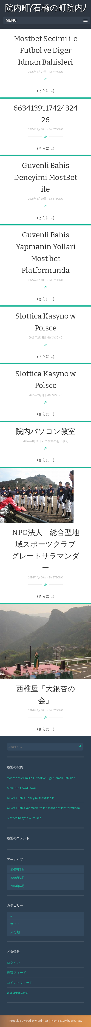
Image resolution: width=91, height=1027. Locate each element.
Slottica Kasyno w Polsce (24, 818)
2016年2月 (17, 878)
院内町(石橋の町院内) (45, 9)
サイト (15, 924)
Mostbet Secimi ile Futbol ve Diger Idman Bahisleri (45, 50)
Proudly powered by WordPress (28, 1021)
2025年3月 (17, 869)
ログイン (13, 963)
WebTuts (76, 1021)
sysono (58, 72)
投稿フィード (16, 972)
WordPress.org (17, 992)
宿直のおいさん (58, 441)
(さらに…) (45, 90)
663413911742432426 (21, 788)
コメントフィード (20, 983)
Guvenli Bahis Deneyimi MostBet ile (45, 177)
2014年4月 (17, 886)
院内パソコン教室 (45, 431)
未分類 (15, 932)
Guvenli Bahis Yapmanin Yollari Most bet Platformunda (43, 808)
